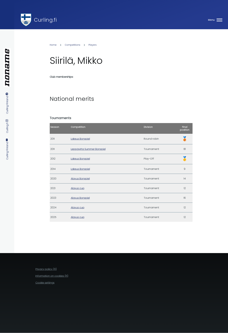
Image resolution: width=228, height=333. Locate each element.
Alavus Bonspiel (80, 178)
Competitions (72, 44)
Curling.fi (45, 19)
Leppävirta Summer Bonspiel (88, 149)
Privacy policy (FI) (46, 269)
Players (93, 44)
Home (53, 44)
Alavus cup (77, 188)
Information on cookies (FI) (51, 276)
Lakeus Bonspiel (80, 139)
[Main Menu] (214, 20)
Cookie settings (44, 283)
